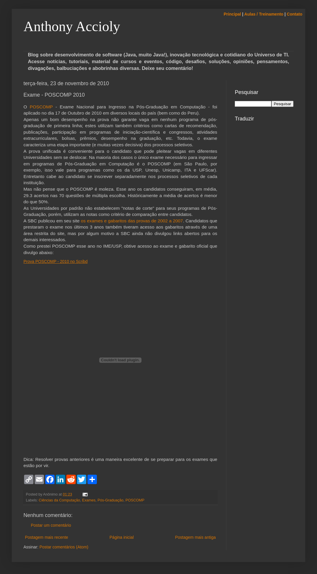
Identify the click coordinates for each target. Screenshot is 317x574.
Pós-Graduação (110, 500)
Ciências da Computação (59, 500)
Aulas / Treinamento (263, 14)
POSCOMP (41, 106)
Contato (294, 14)
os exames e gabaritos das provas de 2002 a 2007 (132, 220)
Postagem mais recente (46, 537)
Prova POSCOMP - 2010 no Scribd (55, 261)
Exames (89, 500)
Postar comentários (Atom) (63, 547)
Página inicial (121, 537)
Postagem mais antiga (195, 537)
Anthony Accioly (71, 26)
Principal (232, 14)
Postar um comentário (51, 525)
